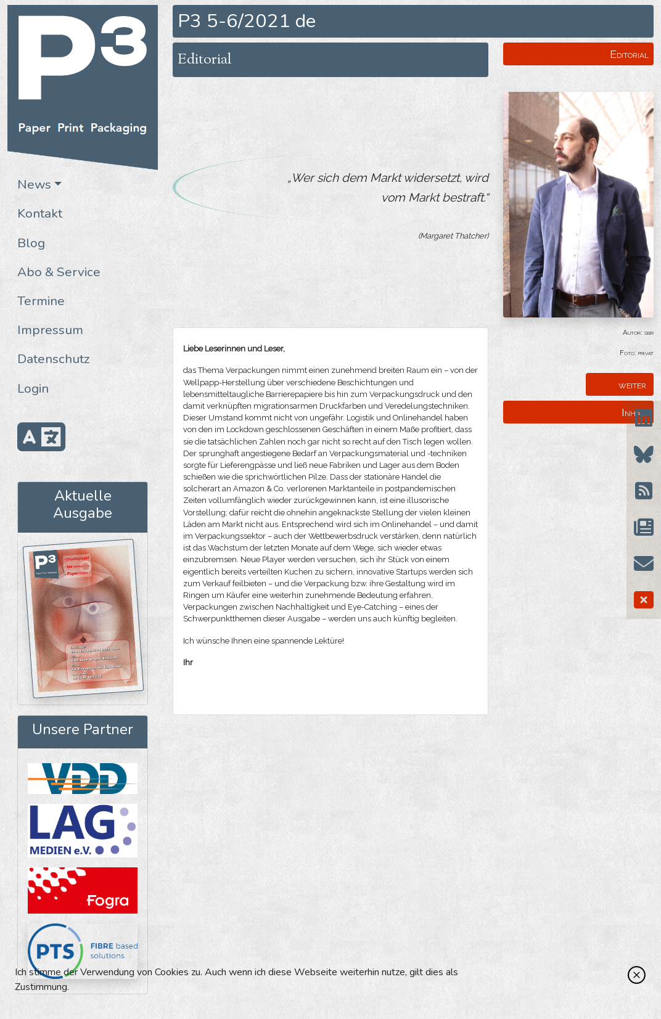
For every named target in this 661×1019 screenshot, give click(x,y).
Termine (41, 300)
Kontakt (39, 213)
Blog (31, 243)
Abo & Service (59, 271)
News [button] (34, 184)
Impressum (50, 329)
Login (33, 388)
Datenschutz (53, 358)
